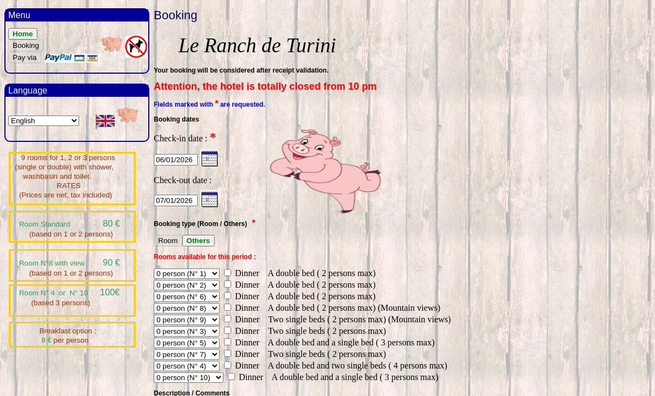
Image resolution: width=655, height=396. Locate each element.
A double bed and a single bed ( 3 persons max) (347, 342)
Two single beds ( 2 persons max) (323, 331)
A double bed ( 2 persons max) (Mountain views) (350, 307)
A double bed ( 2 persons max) (318, 273)
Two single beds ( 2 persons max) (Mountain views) (356, 319)
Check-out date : (183, 180)
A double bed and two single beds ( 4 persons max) (354, 365)
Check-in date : (185, 138)
